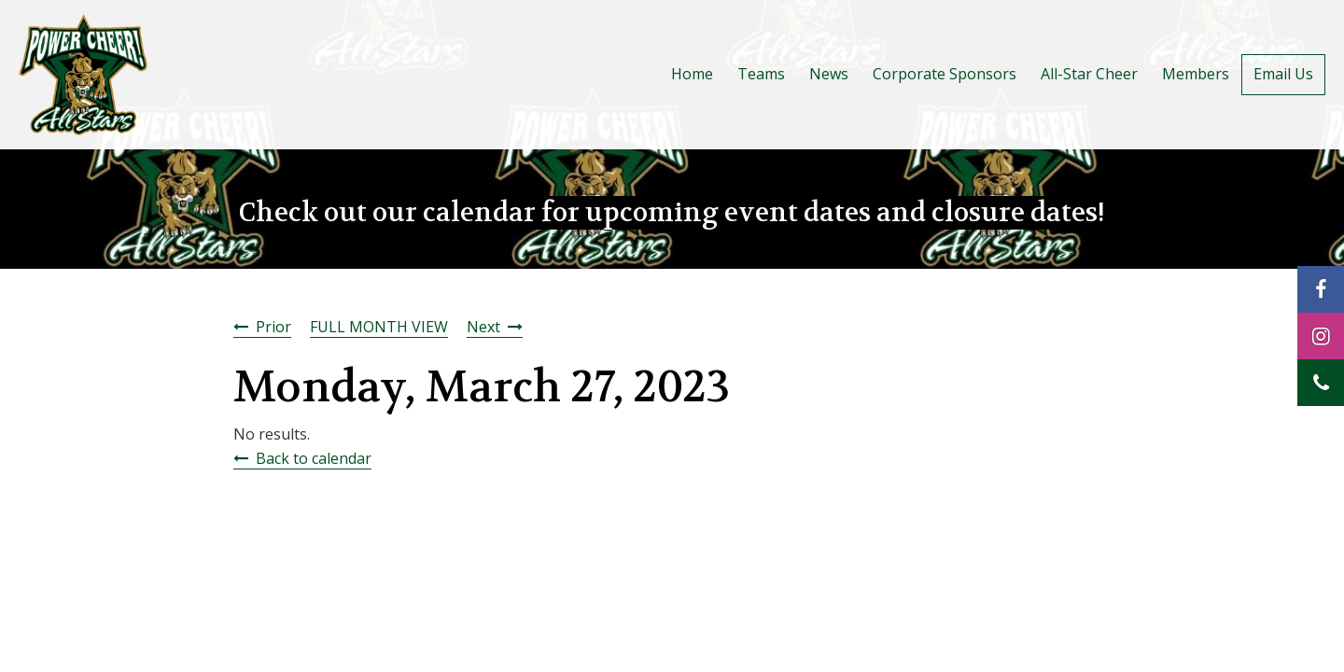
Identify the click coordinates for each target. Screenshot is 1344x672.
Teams (761, 73)
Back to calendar (313, 458)
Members (1195, 73)
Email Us (1283, 73)
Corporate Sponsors (944, 73)
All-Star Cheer (1089, 73)
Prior (273, 326)
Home (692, 73)
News (828, 73)
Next (483, 326)
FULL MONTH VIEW (379, 326)
